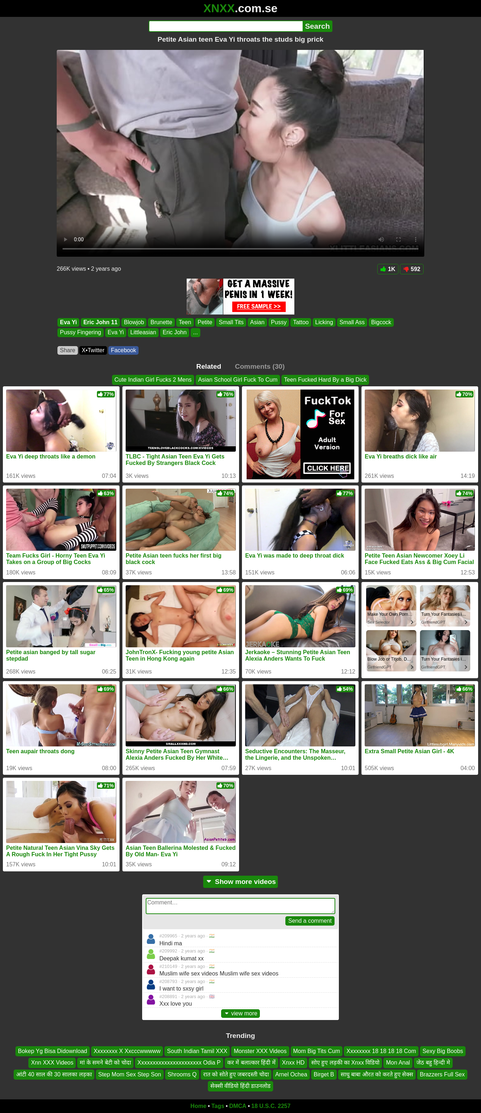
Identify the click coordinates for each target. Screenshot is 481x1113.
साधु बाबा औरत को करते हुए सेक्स (377, 1074)
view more (240, 1013)
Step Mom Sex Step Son (129, 1074)
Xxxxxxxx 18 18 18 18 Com (381, 1051)
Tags (217, 1106)
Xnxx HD (293, 1063)
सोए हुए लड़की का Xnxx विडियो (345, 1063)
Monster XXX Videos (260, 1051)
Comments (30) (260, 366)
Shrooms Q (182, 1074)
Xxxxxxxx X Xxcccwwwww (127, 1051)
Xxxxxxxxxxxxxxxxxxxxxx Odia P (179, 1063)
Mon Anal (398, 1063)
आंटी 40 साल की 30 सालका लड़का (54, 1074)
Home (198, 1106)
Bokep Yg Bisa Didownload (52, 1051)
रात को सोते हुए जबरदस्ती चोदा (236, 1074)
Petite (205, 322)
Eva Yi (68, 322)
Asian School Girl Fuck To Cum (237, 380)
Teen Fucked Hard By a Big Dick (325, 380)
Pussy (279, 322)
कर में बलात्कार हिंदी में (251, 1063)
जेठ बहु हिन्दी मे (433, 1063)
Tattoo (301, 322)
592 (411, 269)
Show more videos (240, 881)
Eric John (175, 333)
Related (208, 366)
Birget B (324, 1074)
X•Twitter (93, 350)
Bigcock (381, 322)
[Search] (226, 26)
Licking (324, 322)
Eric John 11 (100, 322)
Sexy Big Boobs (442, 1051)
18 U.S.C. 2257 (270, 1106)
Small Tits (231, 322)
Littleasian (143, 333)
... (195, 333)
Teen (185, 322)
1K (387, 269)
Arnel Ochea (291, 1074)
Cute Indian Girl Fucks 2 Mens (153, 380)
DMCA (237, 1106)
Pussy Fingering (80, 333)
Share (67, 350)
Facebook (123, 350)
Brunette (161, 322)
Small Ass (352, 322)
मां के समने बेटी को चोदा (105, 1063)
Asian (257, 322)
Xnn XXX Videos (52, 1063)
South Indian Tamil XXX (197, 1051)
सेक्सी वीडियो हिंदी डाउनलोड (240, 1086)
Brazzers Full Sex (442, 1074)
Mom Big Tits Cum (316, 1051)
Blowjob (134, 322)
